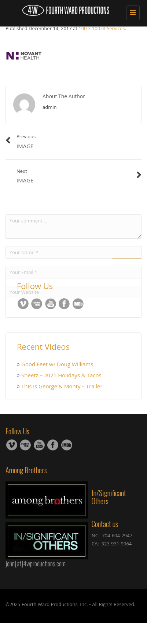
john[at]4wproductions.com (35, 563)
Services (116, 28)
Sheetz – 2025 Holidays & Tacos (61, 375)
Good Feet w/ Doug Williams (57, 364)
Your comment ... (73, 226)
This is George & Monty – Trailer (62, 386)
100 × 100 (89, 28)
